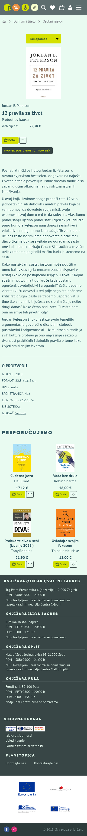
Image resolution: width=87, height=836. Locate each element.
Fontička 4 (13, 687)
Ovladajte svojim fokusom (65, 542)
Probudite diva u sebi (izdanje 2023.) (22, 542)
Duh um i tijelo (24, 21)
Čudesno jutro (21, 475)
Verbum (20, 413)
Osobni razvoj (53, 21)
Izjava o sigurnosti (19, 735)
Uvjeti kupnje (15, 740)
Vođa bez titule (65, 475)
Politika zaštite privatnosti (24, 746)
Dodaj (10, 140)
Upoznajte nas (16, 763)
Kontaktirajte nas (46, 763)
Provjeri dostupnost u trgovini (27, 150)
